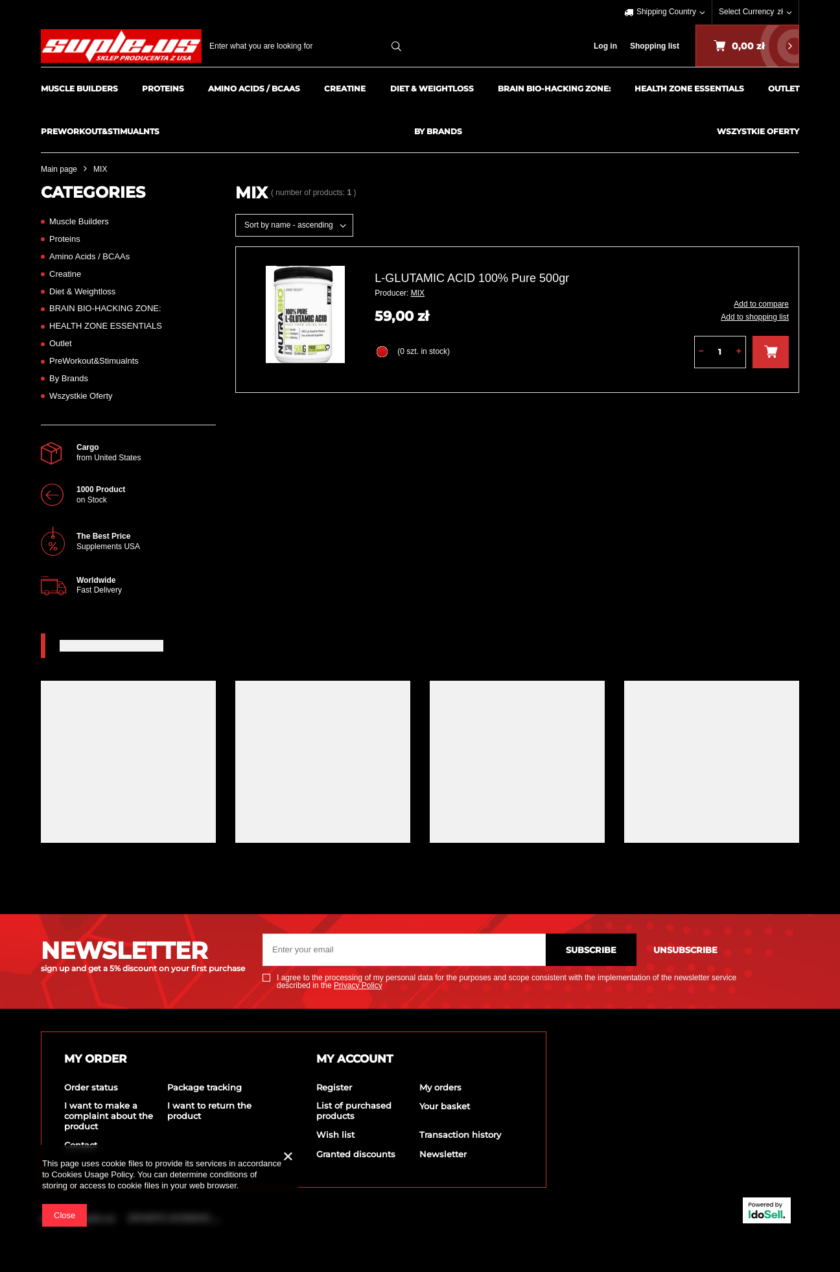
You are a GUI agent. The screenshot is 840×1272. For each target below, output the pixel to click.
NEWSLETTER (142, 954)
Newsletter (443, 1154)
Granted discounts (355, 1154)
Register (334, 1087)
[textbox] (309, 46)
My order (95, 1058)
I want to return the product (209, 1111)
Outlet (783, 88)
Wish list (335, 1135)
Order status (91, 1087)
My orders (440, 1087)
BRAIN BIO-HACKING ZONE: (554, 88)
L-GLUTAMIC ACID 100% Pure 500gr (472, 278)
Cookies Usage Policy (91, 1174)
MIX (418, 293)
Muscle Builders (79, 88)
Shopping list (654, 46)
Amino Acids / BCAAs (254, 88)
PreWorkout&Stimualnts (100, 131)
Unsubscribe (685, 950)
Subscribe (591, 950)
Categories (93, 192)
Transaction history (460, 1135)
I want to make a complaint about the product (108, 1116)
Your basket (444, 1106)
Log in (605, 46)
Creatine (345, 88)
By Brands (438, 131)
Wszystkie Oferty (758, 131)
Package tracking (204, 1087)
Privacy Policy (358, 985)
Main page (59, 169)
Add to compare (761, 304)
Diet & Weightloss (432, 88)
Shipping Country (666, 11)
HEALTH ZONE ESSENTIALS (689, 88)
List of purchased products (353, 1111)
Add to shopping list (755, 317)
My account (354, 1058)
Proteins (163, 88)
